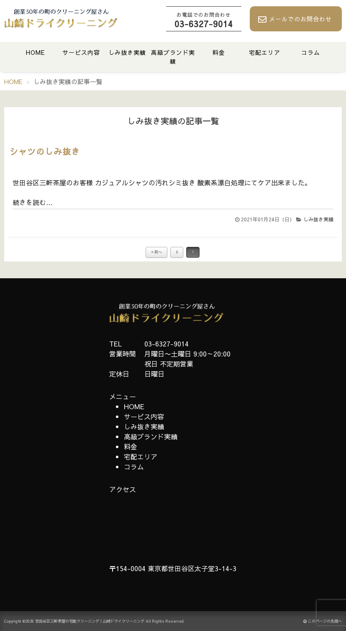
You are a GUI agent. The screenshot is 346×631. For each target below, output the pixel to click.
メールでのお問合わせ (295, 19)
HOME (35, 52)
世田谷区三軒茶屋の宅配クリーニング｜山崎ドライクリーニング (89, 621)
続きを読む (29, 202)
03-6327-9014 (203, 20)
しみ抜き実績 (127, 52)
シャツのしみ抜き (45, 151)
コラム (310, 52)
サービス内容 (81, 52)
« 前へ (156, 252)
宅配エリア (264, 52)
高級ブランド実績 (173, 56)
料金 (219, 52)
